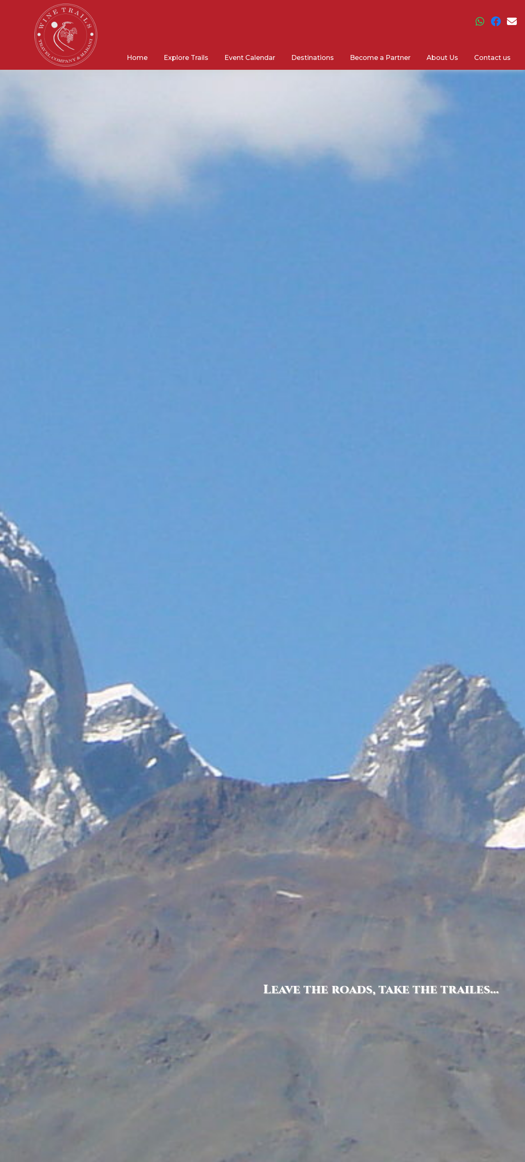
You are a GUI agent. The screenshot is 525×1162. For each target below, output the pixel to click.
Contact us (492, 58)
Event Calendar (249, 58)
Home (137, 58)
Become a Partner (380, 58)
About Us (442, 58)
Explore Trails (186, 58)
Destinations (312, 58)
